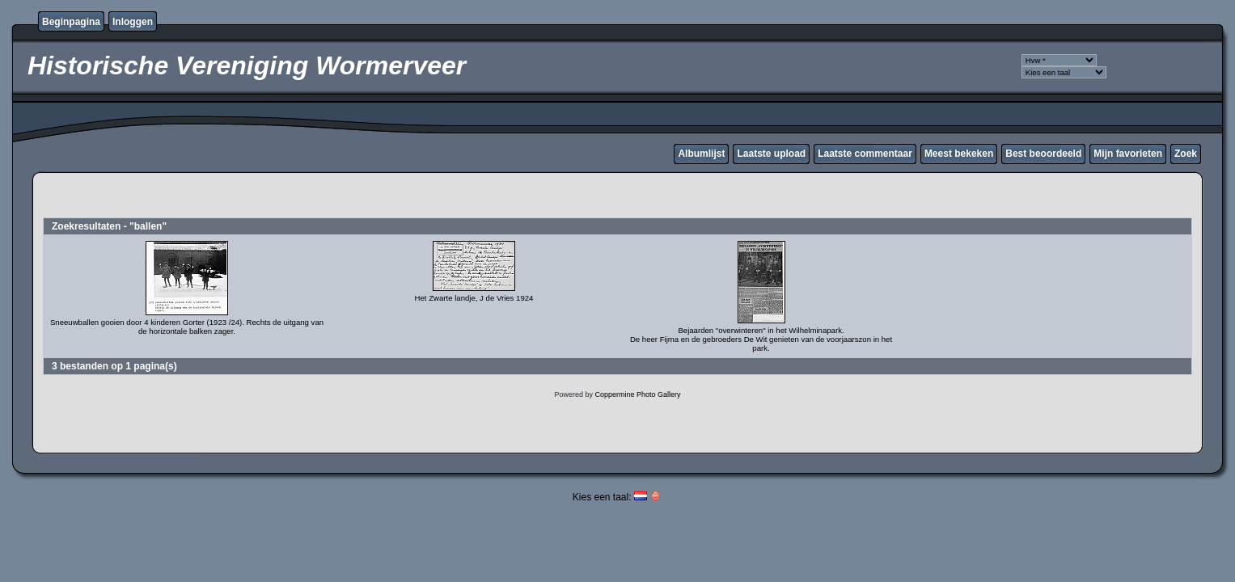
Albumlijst (701, 153)
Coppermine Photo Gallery (637, 394)
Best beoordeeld (1043, 153)
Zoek (1185, 153)
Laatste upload (771, 153)
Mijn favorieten (1127, 153)
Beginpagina (71, 21)
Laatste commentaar (865, 153)
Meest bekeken (958, 153)
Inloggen (132, 21)
